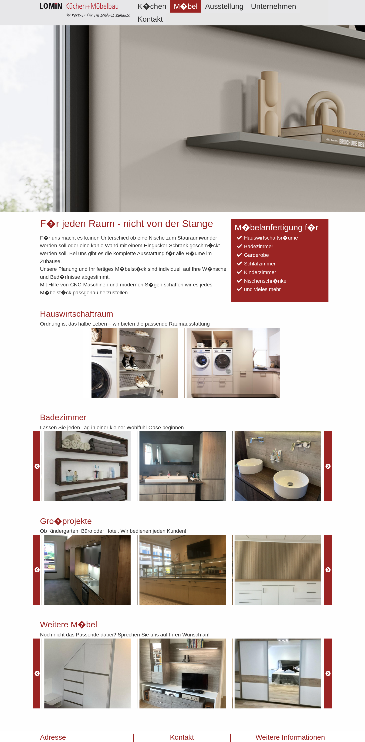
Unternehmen (273, 6)
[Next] (328, 466)
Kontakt (150, 19)
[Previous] (37, 466)
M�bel (185, 6)
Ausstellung (224, 6)
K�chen (152, 6)
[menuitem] (152, 6)
